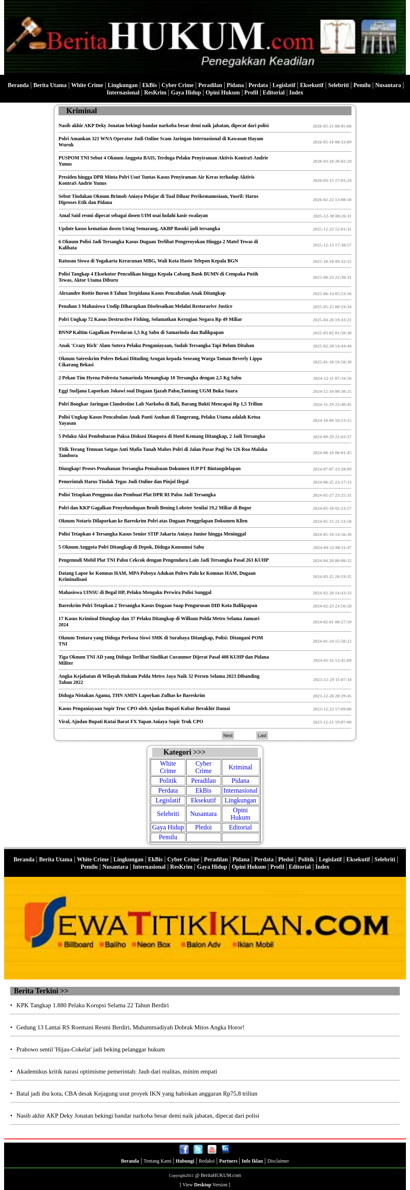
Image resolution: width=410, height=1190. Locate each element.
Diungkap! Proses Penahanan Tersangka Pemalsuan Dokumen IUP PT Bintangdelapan (150, 468)
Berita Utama (49, 85)
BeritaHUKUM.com (220, 1175)
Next (228, 735)
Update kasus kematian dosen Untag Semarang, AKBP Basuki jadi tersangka (139, 228)
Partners (229, 1161)
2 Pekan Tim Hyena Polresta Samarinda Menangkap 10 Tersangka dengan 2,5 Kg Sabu (150, 378)
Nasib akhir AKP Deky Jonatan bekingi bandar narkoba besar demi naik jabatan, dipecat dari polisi (164, 125)
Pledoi (203, 827)
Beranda (18, 85)
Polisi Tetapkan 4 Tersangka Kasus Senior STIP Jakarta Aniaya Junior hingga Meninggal (152, 534)
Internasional (123, 93)
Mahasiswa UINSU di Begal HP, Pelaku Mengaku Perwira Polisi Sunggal (135, 592)
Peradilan (210, 85)
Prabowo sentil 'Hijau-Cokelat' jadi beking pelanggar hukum (90, 1049)
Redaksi (207, 1161)
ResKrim (155, 93)
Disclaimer (278, 1161)
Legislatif (284, 85)
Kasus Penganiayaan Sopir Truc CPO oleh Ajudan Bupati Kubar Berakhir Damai (144, 708)
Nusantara (388, 85)
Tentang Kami (158, 1161)
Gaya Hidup (186, 93)
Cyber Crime (178, 85)
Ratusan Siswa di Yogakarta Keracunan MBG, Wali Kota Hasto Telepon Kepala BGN (148, 261)
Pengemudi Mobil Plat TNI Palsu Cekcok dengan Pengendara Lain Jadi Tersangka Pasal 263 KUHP (164, 560)
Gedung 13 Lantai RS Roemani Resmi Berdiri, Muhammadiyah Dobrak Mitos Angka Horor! (130, 1027)
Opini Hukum (223, 93)
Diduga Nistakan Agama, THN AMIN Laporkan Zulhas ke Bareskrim (132, 695)
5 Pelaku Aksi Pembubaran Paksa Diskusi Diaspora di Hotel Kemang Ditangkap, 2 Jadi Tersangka (162, 436)
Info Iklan (252, 1161)
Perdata (258, 85)
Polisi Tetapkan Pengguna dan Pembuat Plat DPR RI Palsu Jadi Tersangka (137, 495)
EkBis (149, 85)
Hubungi (185, 1161)
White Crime (87, 85)
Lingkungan (122, 85)
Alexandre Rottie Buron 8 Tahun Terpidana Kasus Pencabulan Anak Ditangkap (142, 293)
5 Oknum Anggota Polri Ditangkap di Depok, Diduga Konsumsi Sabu (131, 547)
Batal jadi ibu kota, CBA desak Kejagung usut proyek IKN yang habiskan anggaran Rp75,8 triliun (136, 1093)
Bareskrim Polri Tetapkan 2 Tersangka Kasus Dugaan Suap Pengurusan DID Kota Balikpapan (158, 605)
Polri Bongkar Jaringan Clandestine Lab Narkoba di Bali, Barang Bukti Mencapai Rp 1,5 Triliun (160, 404)
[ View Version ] (205, 1185)
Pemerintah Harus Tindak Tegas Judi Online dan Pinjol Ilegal (124, 481)
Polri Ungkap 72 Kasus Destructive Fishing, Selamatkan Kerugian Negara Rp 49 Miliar (150, 319)
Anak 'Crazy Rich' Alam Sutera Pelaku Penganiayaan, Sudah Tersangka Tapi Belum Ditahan (156, 345)
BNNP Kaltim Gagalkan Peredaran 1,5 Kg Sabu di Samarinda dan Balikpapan (141, 332)
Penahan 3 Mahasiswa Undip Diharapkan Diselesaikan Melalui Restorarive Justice (145, 306)
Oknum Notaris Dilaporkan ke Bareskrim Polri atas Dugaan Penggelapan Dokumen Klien (153, 521)
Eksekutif (312, 85)
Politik (168, 780)
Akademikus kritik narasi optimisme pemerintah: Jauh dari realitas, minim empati (116, 1071)
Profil (250, 93)
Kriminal (240, 767)
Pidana (235, 85)
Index (296, 93)
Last (262, 735)
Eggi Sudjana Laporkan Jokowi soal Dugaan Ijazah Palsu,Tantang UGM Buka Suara (148, 391)
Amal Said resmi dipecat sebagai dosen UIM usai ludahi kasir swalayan (133, 215)
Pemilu (362, 85)
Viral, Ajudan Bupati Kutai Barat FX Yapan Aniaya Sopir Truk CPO (131, 721)
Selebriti (338, 85)
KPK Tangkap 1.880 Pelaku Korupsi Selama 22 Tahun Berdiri (92, 1005)
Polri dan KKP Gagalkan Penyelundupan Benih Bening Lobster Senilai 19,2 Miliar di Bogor (155, 508)
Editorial (274, 93)
